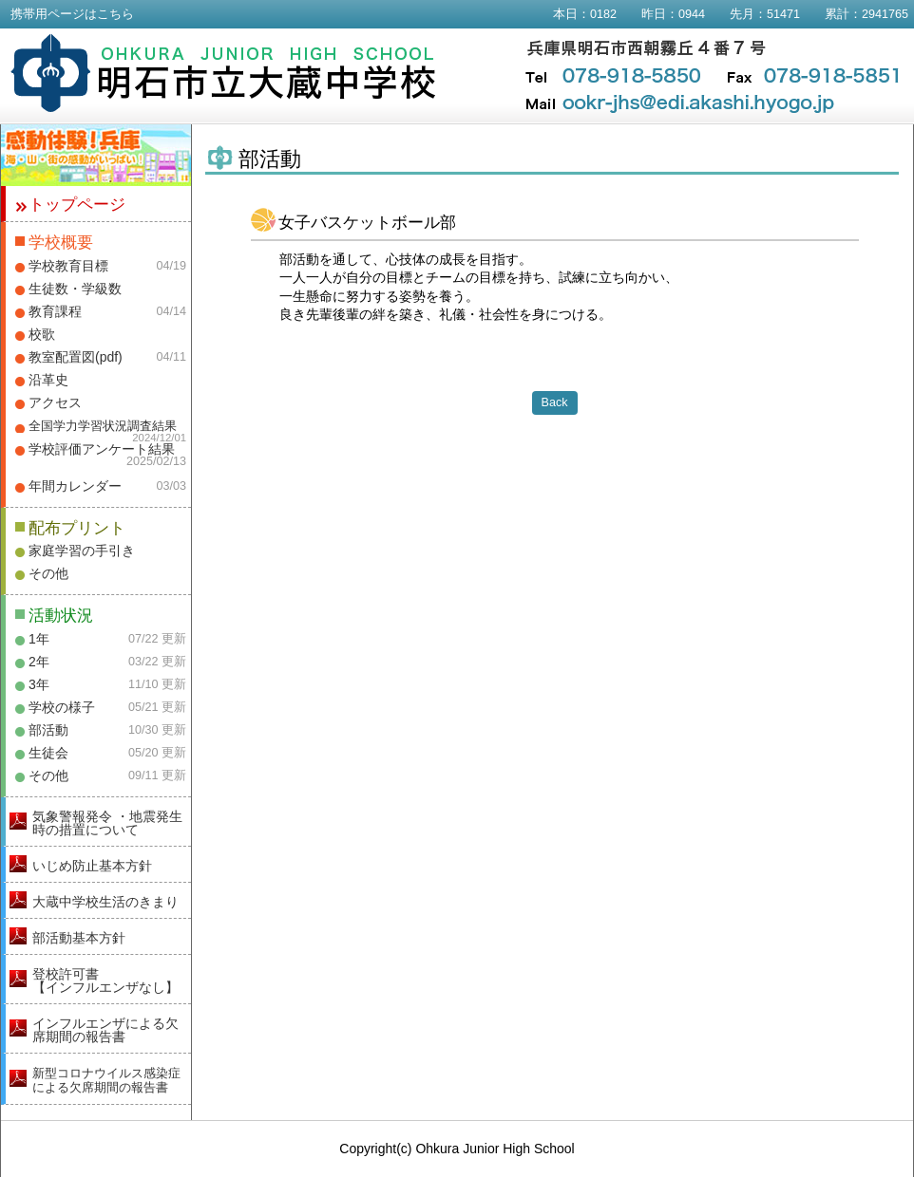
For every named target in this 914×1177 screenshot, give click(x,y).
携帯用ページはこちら (72, 14)
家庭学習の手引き (82, 550)
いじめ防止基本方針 (92, 865)
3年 (39, 684)
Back (555, 402)
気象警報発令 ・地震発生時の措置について (107, 823)
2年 (39, 661)
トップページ (77, 205)
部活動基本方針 (78, 937)
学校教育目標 (68, 265)
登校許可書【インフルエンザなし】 (105, 980)
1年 (39, 638)
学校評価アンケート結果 (102, 449)
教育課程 (55, 311)
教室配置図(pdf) (76, 356)
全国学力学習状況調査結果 (103, 426)
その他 (48, 573)
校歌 (42, 334)
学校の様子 (62, 707)
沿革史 (48, 379)
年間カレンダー (75, 486)
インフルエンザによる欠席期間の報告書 (105, 1030)
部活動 (48, 730)
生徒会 (48, 752)
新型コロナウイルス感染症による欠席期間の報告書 (106, 1080)
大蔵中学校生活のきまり (105, 901)
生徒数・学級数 (75, 288)
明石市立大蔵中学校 (223, 73)
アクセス (55, 402)
